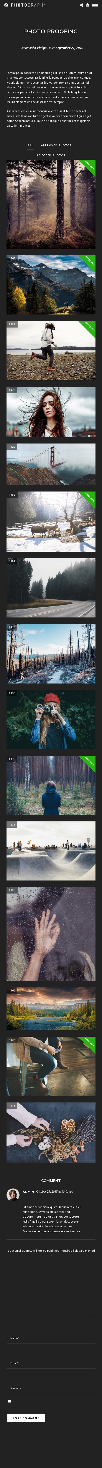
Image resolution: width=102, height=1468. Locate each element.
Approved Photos (56, 145)
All (30, 145)
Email (12, 1353)
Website (14, 1378)
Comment (16, 1269)
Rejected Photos (51, 155)
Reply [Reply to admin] (29, 1198)
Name (12, 1328)
